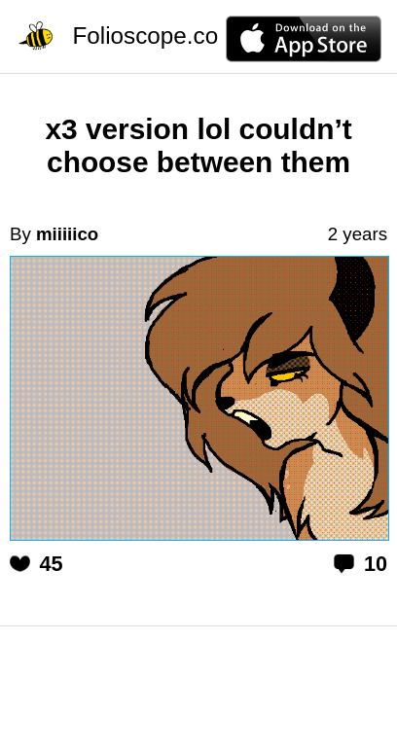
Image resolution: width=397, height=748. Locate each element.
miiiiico (67, 234)
